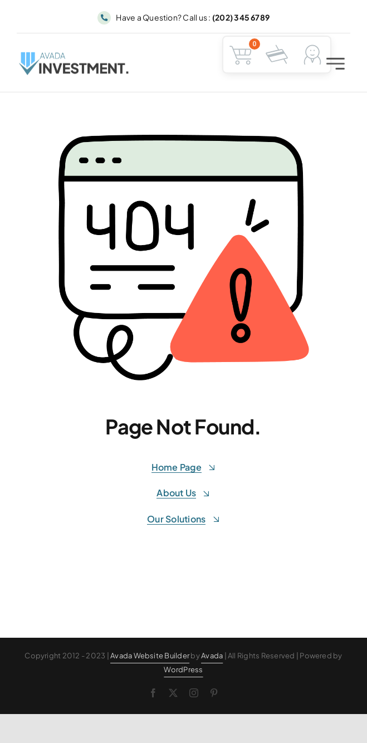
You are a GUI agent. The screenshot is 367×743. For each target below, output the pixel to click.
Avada (212, 655)
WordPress (183, 669)
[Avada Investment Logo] (74, 58)
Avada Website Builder (149, 655)
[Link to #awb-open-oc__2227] (335, 65)
